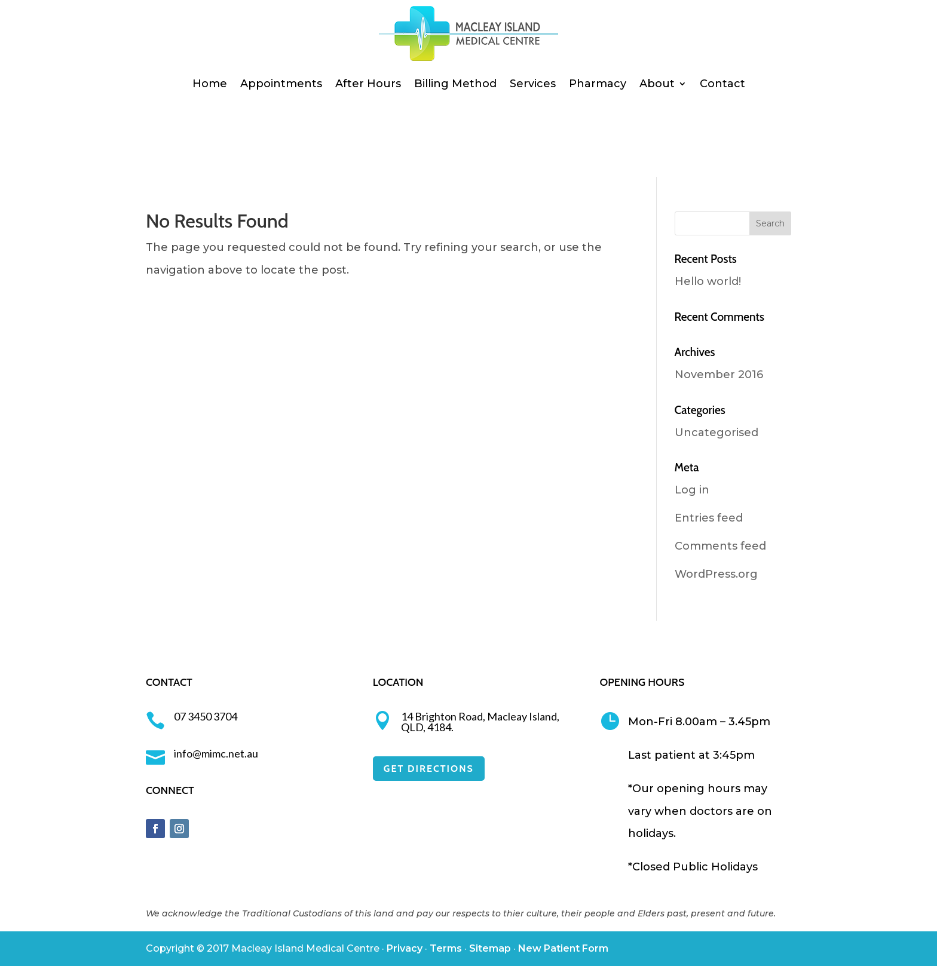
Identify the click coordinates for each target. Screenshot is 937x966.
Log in (692, 489)
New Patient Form (563, 948)
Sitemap (490, 948)
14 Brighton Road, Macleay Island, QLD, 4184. (480, 722)
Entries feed (709, 518)
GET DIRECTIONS (429, 768)
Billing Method (455, 83)
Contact (722, 83)
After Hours (368, 83)
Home (209, 83)
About (657, 83)
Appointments (281, 83)
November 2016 (719, 374)
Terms (446, 948)
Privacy (404, 948)
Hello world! (708, 281)
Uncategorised (716, 432)
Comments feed (720, 546)
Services (533, 83)
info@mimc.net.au (216, 753)
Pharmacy (597, 83)
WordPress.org (716, 574)
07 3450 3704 (205, 716)
